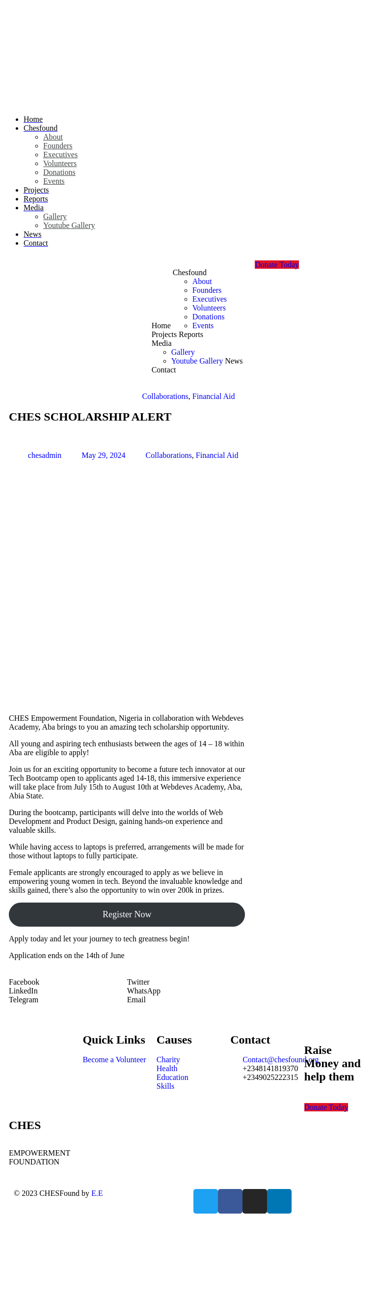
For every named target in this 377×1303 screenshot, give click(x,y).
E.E (97, 1193)
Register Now (127, 914)
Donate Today (277, 264)
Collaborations (165, 396)
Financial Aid (213, 396)
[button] (68, 982)
